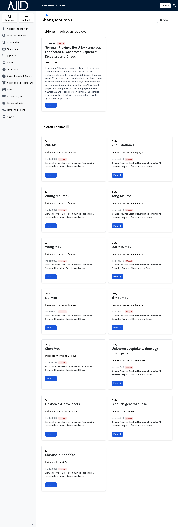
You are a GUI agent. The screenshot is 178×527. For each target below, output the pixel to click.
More (51, 105)
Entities (45, 15)
